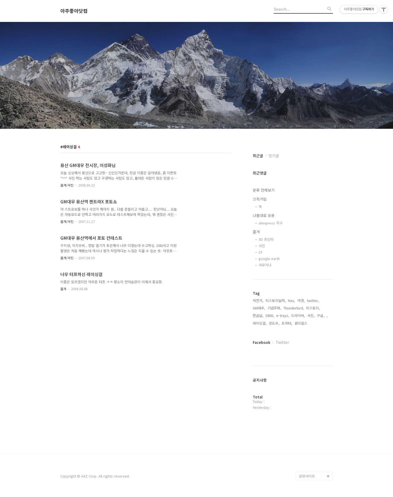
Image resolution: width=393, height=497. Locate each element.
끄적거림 (260, 199)
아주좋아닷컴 (74, 11)
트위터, (287, 323)
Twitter (282, 342)
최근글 (258, 155)
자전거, (258, 300)
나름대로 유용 (264, 215)
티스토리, (313, 307)
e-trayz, (282, 315)
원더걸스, (301, 323)
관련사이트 (307, 476)
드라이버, (298, 315)
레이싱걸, (260, 323)
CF (261, 252)
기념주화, (274, 307)
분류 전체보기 (264, 190)
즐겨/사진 (66, 185)
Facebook (261, 342)
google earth (269, 258)
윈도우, (274, 323)
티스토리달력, (276, 300)
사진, (311, 315)
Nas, (291, 300)
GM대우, (259, 307)
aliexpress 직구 (271, 223)
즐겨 (63, 288)
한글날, (258, 315)
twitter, (313, 300)
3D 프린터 (266, 239)
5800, (270, 315)
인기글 (274, 155)
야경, (301, 300)
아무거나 (265, 264)
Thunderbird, (293, 307)
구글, (320, 315)
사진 (262, 245)
